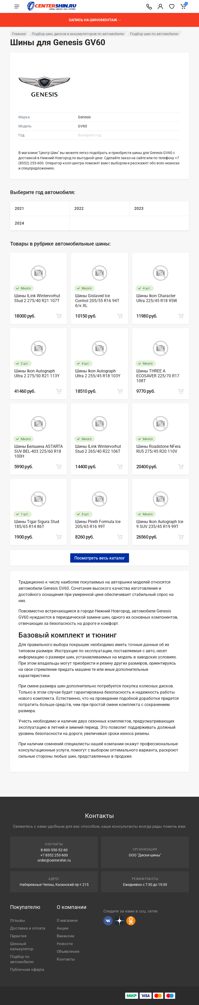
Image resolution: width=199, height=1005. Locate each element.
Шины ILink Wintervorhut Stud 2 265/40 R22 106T (98, 449)
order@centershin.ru (54, 860)
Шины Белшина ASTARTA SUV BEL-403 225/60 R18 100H (38, 451)
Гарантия (18, 936)
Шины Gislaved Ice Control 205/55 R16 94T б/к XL (97, 300)
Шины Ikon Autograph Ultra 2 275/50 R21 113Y (37, 373)
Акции (62, 928)
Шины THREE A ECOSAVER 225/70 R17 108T (157, 376)
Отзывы (17, 920)
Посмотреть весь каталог (99, 558)
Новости (65, 943)
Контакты (66, 959)
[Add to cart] (58, 316)
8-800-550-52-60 (54, 850)
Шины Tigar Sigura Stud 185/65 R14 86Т (36, 524)
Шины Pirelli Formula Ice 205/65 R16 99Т (97, 524)
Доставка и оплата (27, 928)
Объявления (68, 951)
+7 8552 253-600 (54, 855)
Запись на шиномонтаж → (95, 20)
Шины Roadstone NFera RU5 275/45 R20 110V (158, 449)
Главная (19, 34)
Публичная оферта (27, 969)
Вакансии (65, 936)
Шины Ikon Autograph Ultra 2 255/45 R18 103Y (97, 373)
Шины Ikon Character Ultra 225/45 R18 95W (156, 298)
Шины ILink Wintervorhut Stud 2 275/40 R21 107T (37, 298)
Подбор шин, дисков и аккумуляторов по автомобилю (78, 34)
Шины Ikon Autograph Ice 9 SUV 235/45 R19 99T (159, 524)
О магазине (67, 920)
